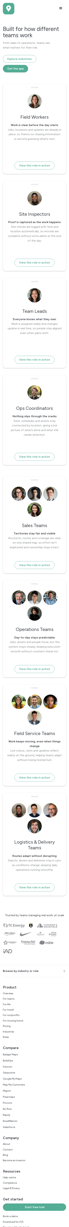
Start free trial (34, 1207)
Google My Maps (12, 1078)
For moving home (13, 1020)
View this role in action (34, 165)
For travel (8, 1009)
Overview (8, 993)
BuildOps (8, 1060)
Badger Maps (10, 1054)
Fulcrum (7, 1066)
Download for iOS (13, 1221)
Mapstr (7, 1090)
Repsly (6, 1114)
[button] (60, 8)
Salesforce (9, 1127)
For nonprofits (11, 1015)
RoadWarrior (10, 1121)
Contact (8, 1149)
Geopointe (9, 1072)
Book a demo (10, 1216)
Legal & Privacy (11, 1188)
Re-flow (7, 1109)
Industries (8, 1031)
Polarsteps (9, 1096)
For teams (9, 998)
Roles (6, 1037)
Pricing (7, 1026)
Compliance (10, 1182)
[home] (8, 8)
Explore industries (19, 59)
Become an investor (14, 1160)
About (6, 1144)
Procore (7, 1102)
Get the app (15, 68)
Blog (5, 1155)
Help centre (9, 1177)
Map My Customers (14, 1084)
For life (6, 1004)
